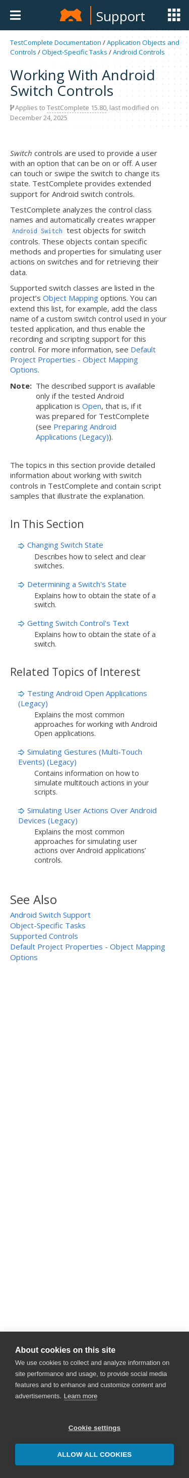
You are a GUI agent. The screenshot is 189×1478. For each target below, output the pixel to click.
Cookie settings (95, 1428)
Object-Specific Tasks (74, 52)
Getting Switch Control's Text (78, 623)
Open (91, 406)
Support (120, 16)
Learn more (80, 1396)
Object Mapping (70, 298)
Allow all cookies (94, 1454)
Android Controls (139, 52)
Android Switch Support (50, 915)
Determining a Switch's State (77, 584)
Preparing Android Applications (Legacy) (76, 431)
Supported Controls (44, 936)
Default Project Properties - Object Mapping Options (83, 359)
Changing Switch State (65, 545)
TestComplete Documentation (55, 42)
